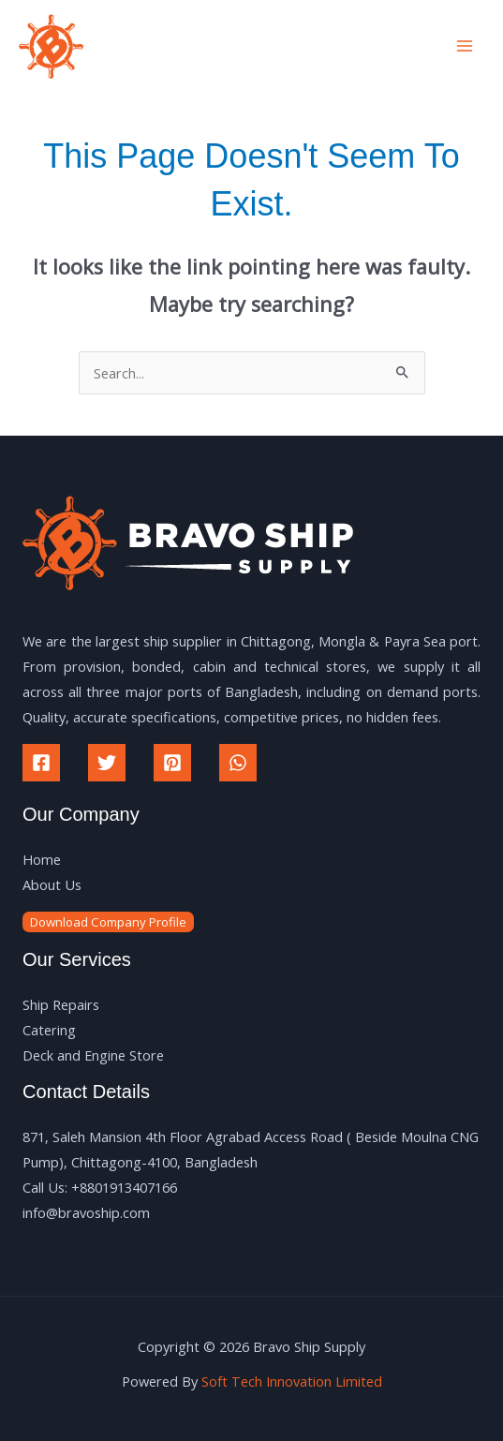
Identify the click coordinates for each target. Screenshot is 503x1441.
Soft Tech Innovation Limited (291, 1381)
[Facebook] (41, 762)
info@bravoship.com (86, 1212)
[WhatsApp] (238, 762)
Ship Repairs (60, 1004)
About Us (51, 884)
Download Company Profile (108, 922)
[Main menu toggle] (464, 46)
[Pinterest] (172, 762)
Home (41, 859)
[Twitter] (107, 762)
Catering (49, 1029)
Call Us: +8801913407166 (99, 1187)
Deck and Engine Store (93, 1055)
